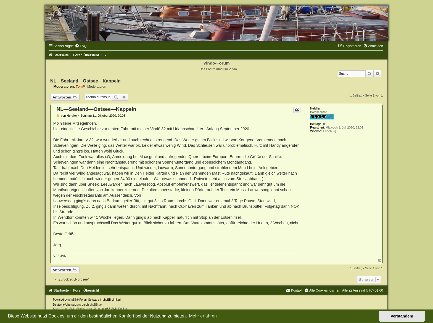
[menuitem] (80, 46)
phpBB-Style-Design (114, 308)
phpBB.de (95, 304)
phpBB (72, 299)
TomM (81, 87)
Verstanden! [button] (402, 316)
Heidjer (315, 108)
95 (324, 124)
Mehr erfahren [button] (203, 316)
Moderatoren (96, 87)
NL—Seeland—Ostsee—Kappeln (85, 80)
